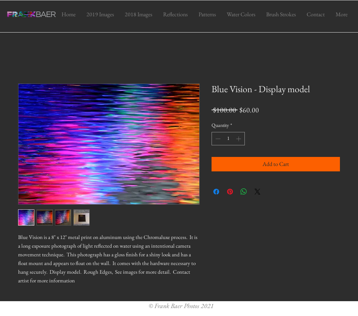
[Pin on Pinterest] (230, 191)
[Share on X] (257, 191)
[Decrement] (217, 138)
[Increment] (239, 138)
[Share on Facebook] (216, 191)
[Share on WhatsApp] (243, 191)
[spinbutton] (228, 138)
